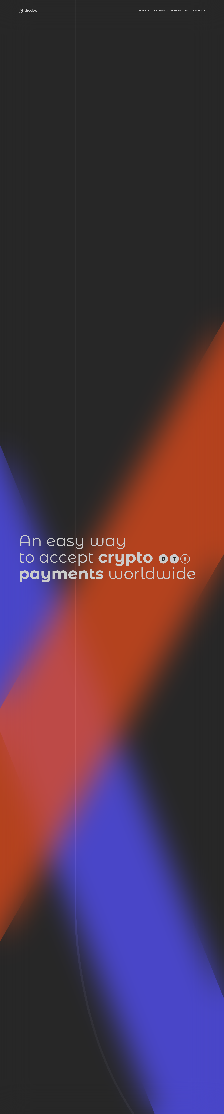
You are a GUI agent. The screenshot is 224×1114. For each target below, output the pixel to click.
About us (144, 10)
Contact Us (199, 10)
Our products (160, 10)
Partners (176, 10)
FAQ (187, 10)
